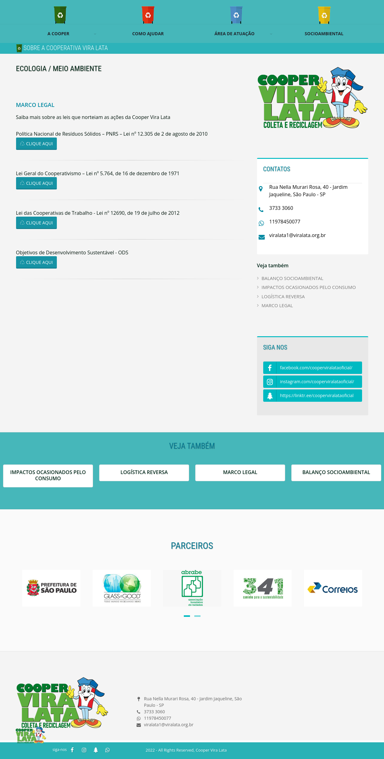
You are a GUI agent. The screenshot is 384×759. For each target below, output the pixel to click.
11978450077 (285, 221)
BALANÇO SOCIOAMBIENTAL (292, 278)
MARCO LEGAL (277, 305)
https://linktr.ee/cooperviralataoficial (309, 396)
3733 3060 (281, 208)
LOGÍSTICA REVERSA (283, 296)
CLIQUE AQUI (36, 143)
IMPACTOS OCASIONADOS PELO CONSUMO (309, 287)
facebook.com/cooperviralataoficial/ (308, 368)
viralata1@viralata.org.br (297, 235)
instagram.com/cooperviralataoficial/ (309, 382)
